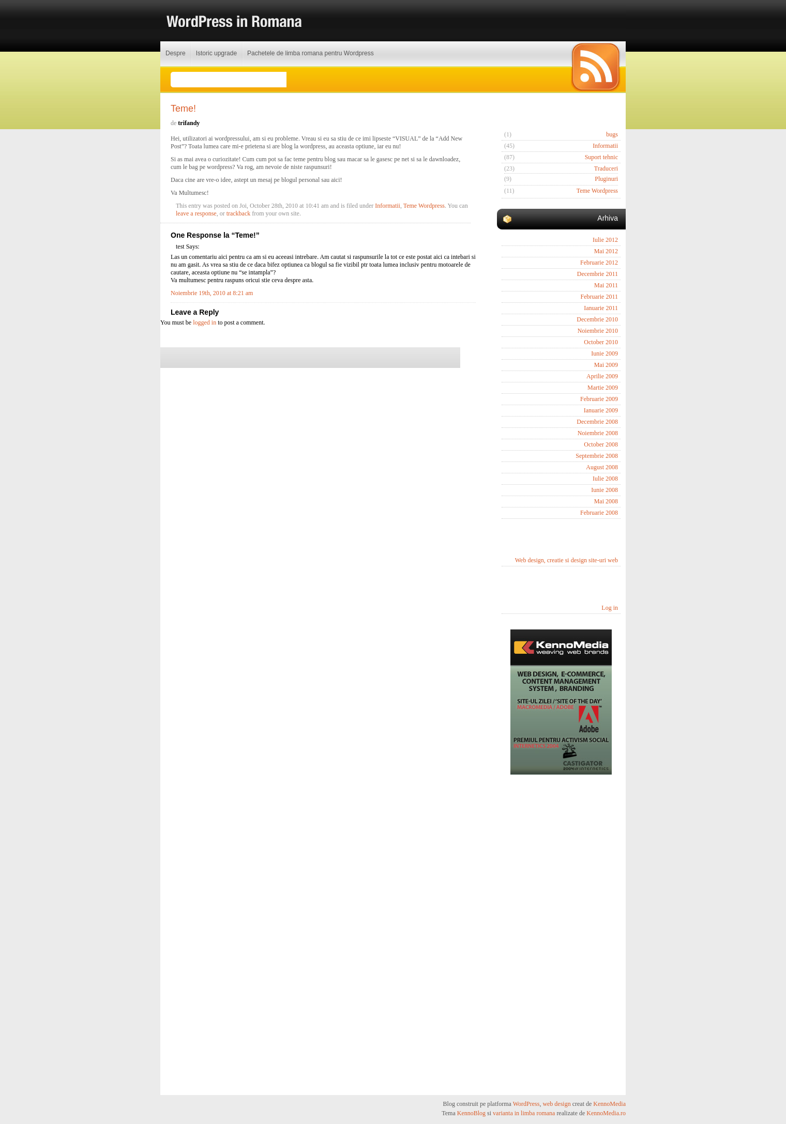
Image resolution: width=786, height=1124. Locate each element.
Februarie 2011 (599, 296)
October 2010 (601, 342)
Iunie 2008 (604, 490)
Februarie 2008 (599, 512)
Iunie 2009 (604, 353)
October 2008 (601, 444)
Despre (175, 53)
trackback (238, 213)
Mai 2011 (606, 285)
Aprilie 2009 (602, 376)
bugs (612, 134)
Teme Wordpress (424, 205)
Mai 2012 (606, 251)
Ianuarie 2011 (601, 308)
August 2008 (602, 467)
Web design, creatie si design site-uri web (566, 560)
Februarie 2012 (599, 262)
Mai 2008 (606, 501)
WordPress (526, 1103)
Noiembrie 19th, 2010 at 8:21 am (212, 293)
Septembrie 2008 (597, 455)
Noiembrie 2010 (598, 330)
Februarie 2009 (599, 399)
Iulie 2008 (605, 478)
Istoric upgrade (216, 53)
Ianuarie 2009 (601, 410)
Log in (609, 607)
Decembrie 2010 (597, 319)
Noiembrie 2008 (598, 433)
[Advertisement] (561, 935)
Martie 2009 (602, 387)
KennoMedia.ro (606, 1113)
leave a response (196, 213)
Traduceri (606, 168)
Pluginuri (606, 178)
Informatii (387, 205)
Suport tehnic (601, 157)
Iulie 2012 (605, 239)
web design (556, 1103)
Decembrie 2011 (597, 274)
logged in (204, 322)
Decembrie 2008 (597, 421)
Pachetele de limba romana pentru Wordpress (310, 53)
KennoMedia (609, 1103)
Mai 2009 (606, 364)
